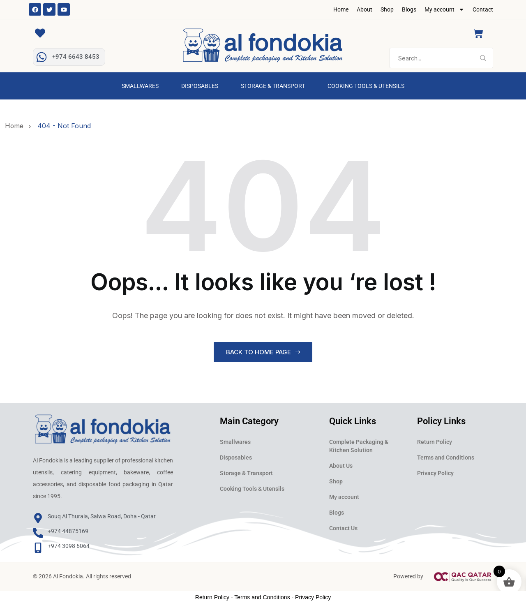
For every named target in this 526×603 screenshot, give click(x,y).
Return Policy (434, 442)
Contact (483, 9)
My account (444, 9)
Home (340, 9)
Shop (387, 9)
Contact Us (343, 528)
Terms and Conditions (445, 457)
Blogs (409, 9)
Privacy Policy (435, 473)
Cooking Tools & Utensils (366, 86)
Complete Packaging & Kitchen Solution (358, 446)
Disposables (199, 86)
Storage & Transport (273, 86)
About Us (341, 465)
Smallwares (140, 86)
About (364, 9)
